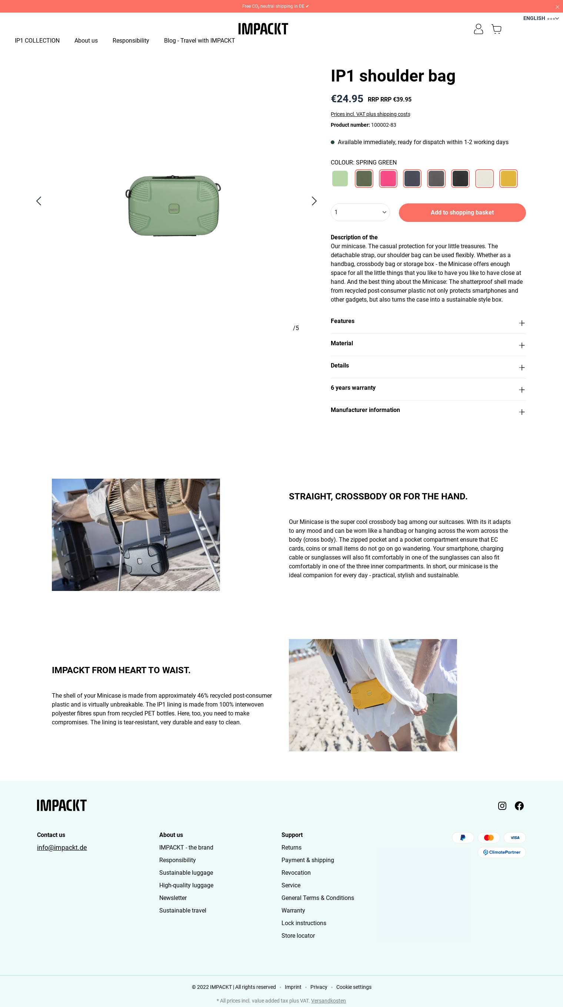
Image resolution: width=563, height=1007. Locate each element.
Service (291, 885)
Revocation (296, 872)
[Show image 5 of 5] (294, 349)
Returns (292, 847)
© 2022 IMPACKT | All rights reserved (234, 987)
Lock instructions (304, 923)
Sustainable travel (182, 910)
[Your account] (478, 29)
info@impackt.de (62, 847)
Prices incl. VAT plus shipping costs (370, 114)
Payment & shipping (308, 860)
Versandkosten (328, 1001)
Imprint (293, 987)
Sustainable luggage (186, 872)
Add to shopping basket (462, 212)
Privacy (318, 987)
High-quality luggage (186, 885)
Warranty (293, 910)
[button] (428, 323)
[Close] (557, 6)
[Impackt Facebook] (519, 806)
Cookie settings (354, 987)
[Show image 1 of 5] (57, 349)
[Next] (314, 201)
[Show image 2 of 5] (117, 349)
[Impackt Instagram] (502, 806)
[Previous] (38, 201)
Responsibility (177, 860)
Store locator (298, 935)
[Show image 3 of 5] (176, 349)
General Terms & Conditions (318, 897)
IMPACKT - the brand (186, 847)
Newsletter (173, 897)
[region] (176, 201)
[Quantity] (360, 212)
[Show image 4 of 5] (235, 349)
